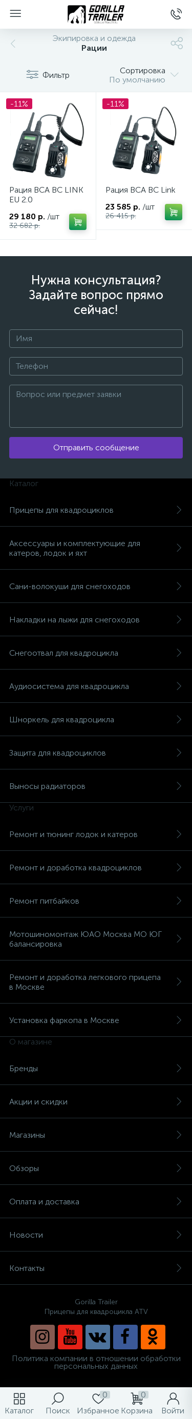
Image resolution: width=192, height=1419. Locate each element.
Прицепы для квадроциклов (96, 510)
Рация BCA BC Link (140, 190)
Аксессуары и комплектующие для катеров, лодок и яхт (96, 548)
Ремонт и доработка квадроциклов (96, 867)
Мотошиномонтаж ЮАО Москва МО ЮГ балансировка (96, 939)
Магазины (96, 1135)
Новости (96, 1235)
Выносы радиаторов (96, 786)
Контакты (96, 1268)
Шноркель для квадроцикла (96, 719)
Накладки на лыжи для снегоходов (96, 619)
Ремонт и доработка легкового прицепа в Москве (96, 982)
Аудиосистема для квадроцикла (96, 686)
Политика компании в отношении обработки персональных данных (96, 1362)
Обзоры (96, 1168)
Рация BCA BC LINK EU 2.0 (46, 194)
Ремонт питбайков (96, 901)
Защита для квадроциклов (96, 753)
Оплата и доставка (96, 1201)
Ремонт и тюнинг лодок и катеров (96, 834)
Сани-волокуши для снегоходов (96, 586)
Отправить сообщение (96, 447)
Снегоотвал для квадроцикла (96, 653)
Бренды (96, 1068)
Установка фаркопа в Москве (96, 1020)
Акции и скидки (96, 1102)
